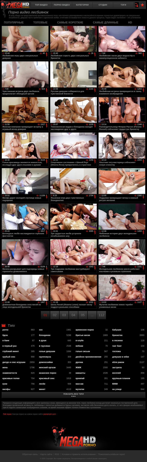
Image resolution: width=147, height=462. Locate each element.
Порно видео (62, 5)
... (92, 315)
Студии (103, 5)
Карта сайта (46, 454)
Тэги (123, 5)
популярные (14, 22)
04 (73, 315)
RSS (57, 454)
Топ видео (41, 5)
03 (64, 315)
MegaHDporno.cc (17, 5)
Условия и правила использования (79, 454)
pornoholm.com (49, 414)
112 (101, 315)
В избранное (142, 5)
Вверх (142, 456)
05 (83, 315)
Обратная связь (30, 454)
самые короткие (70, 22)
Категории (82, 5)
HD (130, 22)
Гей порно (7, 414)
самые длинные (105, 22)
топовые (40, 22)
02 (54, 315)
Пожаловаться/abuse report (111, 454)
